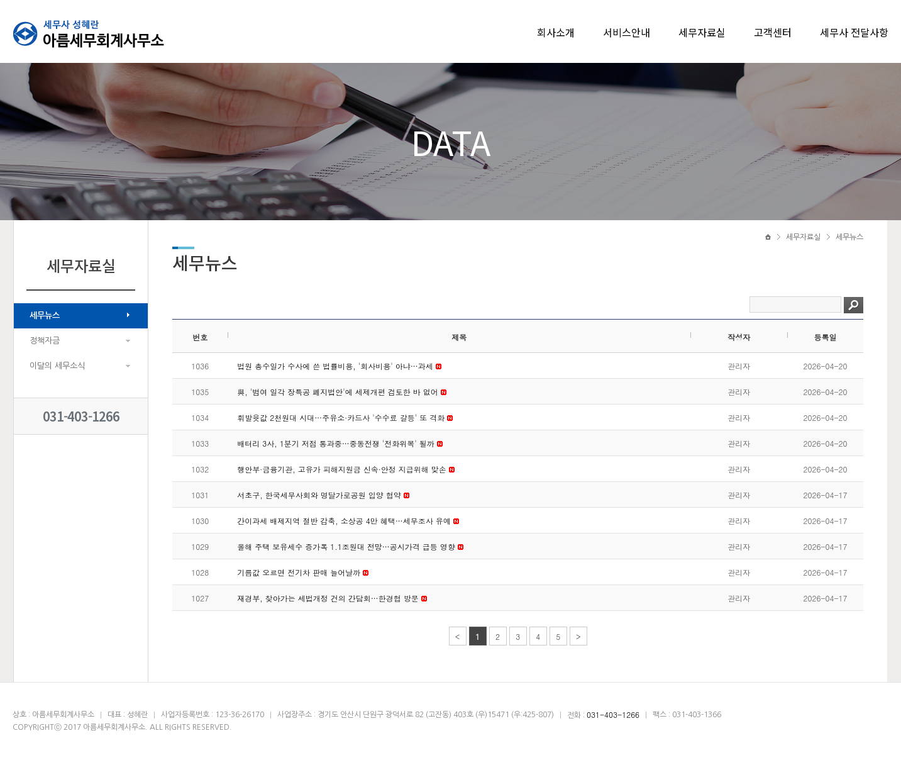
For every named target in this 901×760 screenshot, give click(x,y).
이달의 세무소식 (57, 366)
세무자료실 (702, 32)
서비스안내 (626, 32)
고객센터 (773, 32)
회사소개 (556, 32)
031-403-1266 (81, 416)
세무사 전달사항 (854, 32)
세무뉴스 (45, 315)
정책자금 (45, 341)
